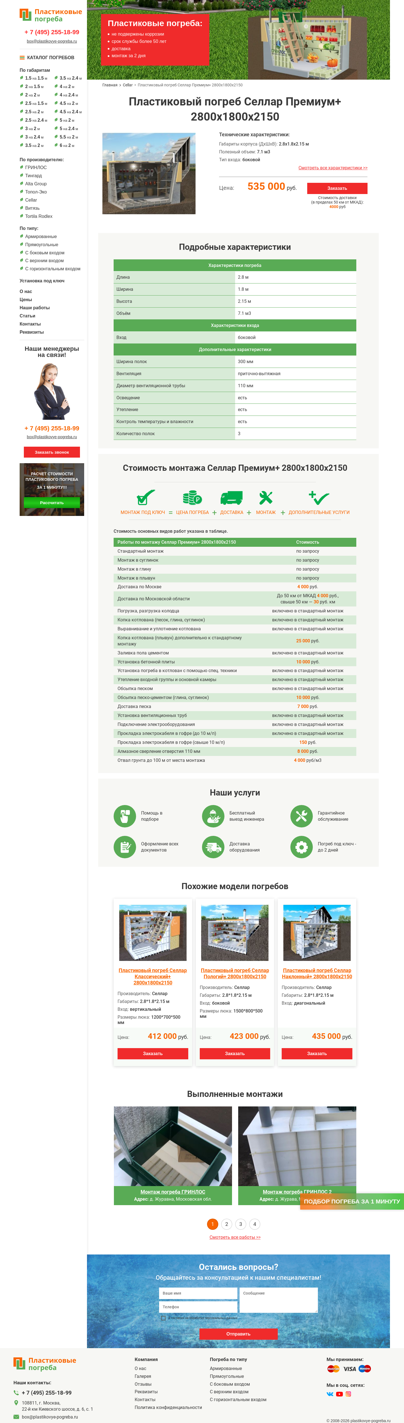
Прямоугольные (41, 244)
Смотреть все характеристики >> (333, 167)
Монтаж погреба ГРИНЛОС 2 (297, 1192)
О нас (26, 291)
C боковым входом (45, 252)
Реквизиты (32, 332)
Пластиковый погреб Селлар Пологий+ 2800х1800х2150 (235, 973)
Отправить (238, 1334)
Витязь (32, 208)
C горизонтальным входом (53, 268)
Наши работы (35, 307)
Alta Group (36, 183)
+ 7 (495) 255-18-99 (51, 32)
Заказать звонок (52, 452)
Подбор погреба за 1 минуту (352, 1201)
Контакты (30, 324)
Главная (110, 85)
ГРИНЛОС (36, 167)
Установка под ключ (42, 280)
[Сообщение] (279, 1300)
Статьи (27, 315)
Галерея (143, 1376)
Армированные (41, 236)
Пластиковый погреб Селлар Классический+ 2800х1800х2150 (153, 976)
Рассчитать (52, 502)
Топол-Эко (36, 192)
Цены (26, 299)
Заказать (337, 188)
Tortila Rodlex (38, 216)
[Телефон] (198, 1307)
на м (36, 78)
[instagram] (348, 1394)
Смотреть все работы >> (235, 1237)
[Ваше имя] (198, 1293)
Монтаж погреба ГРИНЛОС (173, 1192)
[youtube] (339, 1394)
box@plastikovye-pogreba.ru (52, 41)
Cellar (31, 200)
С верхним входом (44, 260)
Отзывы (143, 1384)
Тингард (33, 175)
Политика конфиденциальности (168, 1407)
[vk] (330, 1394)
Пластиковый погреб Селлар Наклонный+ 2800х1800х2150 (317, 973)
